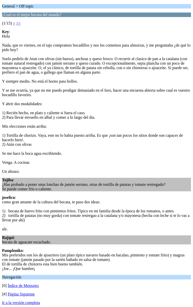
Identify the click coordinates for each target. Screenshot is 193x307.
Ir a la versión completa (21, 302)
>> (18, 23)
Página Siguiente (21, 294)
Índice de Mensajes (23, 285)
